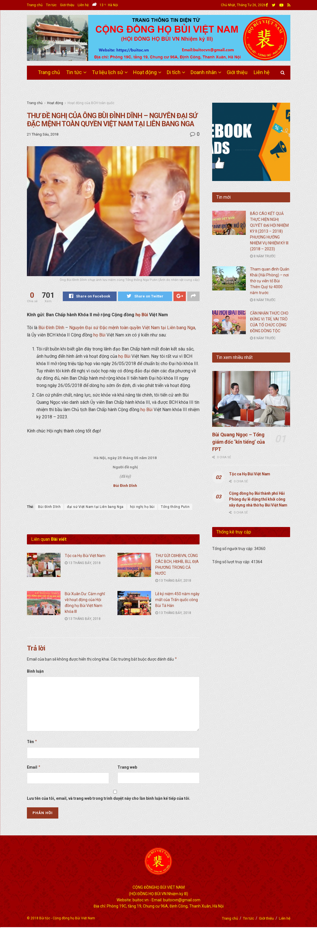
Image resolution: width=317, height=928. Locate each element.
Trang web (127, 768)
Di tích (174, 72)
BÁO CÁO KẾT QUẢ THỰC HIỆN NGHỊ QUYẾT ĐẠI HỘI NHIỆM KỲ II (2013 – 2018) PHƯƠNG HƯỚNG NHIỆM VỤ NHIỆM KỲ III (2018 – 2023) (269, 231)
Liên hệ (83, 5)
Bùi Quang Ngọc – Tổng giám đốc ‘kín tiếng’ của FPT (238, 442)
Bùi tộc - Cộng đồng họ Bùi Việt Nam (67, 919)
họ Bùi (141, 315)
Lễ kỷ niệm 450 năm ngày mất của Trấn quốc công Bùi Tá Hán (177, 600)
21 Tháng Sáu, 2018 (42, 134)
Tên (32, 742)
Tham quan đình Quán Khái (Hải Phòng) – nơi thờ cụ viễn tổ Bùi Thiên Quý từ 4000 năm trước (269, 281)
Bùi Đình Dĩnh (51, 328)
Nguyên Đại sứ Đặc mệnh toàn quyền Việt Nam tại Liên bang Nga (132, 328)
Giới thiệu (67, 5)
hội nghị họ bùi (142, 508)
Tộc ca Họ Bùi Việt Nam (85, 556)
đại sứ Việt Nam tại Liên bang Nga (95, 508)
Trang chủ (35, 5)
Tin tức (51, 5)
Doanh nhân (204, 72)
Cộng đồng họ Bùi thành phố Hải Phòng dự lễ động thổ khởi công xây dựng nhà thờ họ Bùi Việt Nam (258, 499)
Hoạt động (145, 72)
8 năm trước (263, 256)
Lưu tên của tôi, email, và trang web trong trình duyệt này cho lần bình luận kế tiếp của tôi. (108, 799)
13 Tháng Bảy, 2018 (83, 564)
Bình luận (35, 672)
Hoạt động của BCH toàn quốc (91, 103)
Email (34, 768)
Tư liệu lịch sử (107, 72)
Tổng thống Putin (175, 508)
